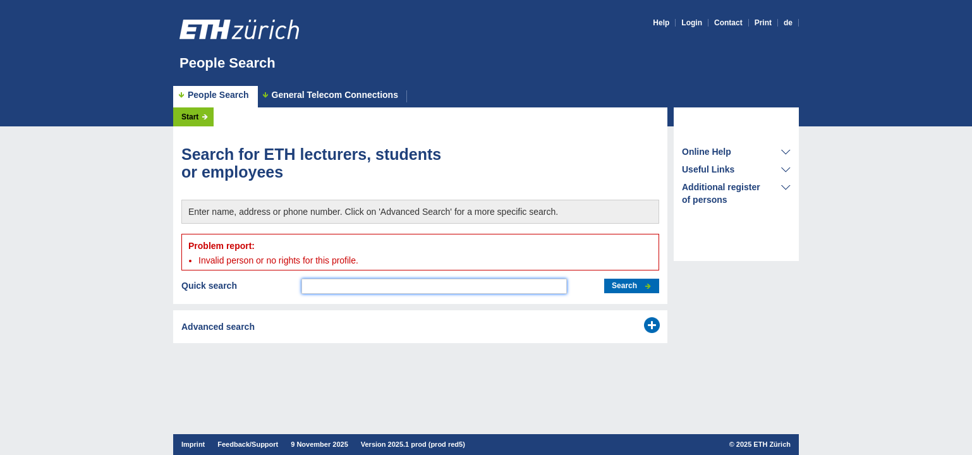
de (788, 23)
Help (661, 23)
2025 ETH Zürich (763, 444)
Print (763, 23)
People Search (227, 63)
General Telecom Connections (335, 95)
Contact (728, 23)
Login (691, 23)
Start (189, 117)
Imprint (193, 444)
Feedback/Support (247, 444)
